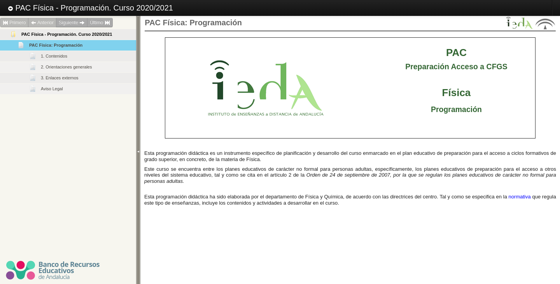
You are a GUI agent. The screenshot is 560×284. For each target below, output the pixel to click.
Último (100, 22)
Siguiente (72, 22)
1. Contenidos (54, 56)
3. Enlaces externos (60, 77)
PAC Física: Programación (55, 45)
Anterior (42, 22)
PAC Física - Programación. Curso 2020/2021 (90, 8)
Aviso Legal (52, 88)
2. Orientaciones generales (66, 67)
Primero (14, 22)
